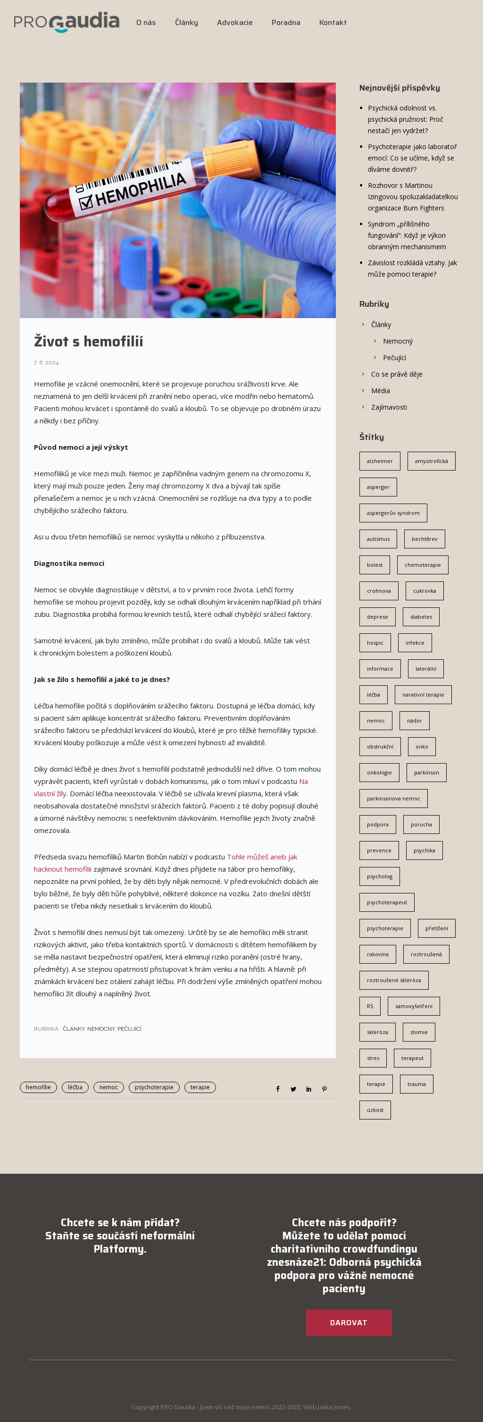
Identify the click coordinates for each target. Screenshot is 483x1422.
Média (380, 390)
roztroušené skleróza (394, 980)
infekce (415, 642)
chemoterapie (423, 564)
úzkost (375, 1109)
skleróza (377, 1031)
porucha (421, 824)
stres (373, 1057)
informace (380, 668)
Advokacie (235, 22)
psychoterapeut (387, 902)
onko (422, 746)
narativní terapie (423, 694)
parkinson (426, 772)
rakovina (378, 954)
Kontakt (333, 22)
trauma (417, 1083)
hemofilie (38, 1087)
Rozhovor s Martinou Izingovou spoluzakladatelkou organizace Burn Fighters (413, 196)
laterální (426, 668)
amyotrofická (431, 460)
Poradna (286, 22)
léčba (75, 1087)
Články (186, 22)
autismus (378, 538)
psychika (424, 850)
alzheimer (380, 460)
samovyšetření (414, 1006)
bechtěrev (425, 538)
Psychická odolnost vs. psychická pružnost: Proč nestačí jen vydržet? (405, 119)
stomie (419, 1031)
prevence (379, 850)
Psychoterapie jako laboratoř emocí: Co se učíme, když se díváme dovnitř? (412, 158)
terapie (200, 1087)
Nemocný (101, 1029)
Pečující (129, 1029)
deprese (377, 616)
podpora (378, 824)
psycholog (379, 876)
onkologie (379, 772)
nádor (414, 720)
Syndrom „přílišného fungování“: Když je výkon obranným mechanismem (407, 235)
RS (370, 1006)
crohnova (379, 590)
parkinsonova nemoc (393, 798)
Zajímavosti (389, 407)
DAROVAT (349, 1323)
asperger (378, 486)
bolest (375, 564)
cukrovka (424, 590)
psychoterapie (154, 1087)
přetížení (436, 928)
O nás (146, 22)
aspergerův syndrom (393, 512)
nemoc (109, 1087)
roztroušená (426, 954)
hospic (375, 642)
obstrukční (380, 746)
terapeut (412, 1057)
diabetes (421, 616)
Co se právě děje (397, 374)
